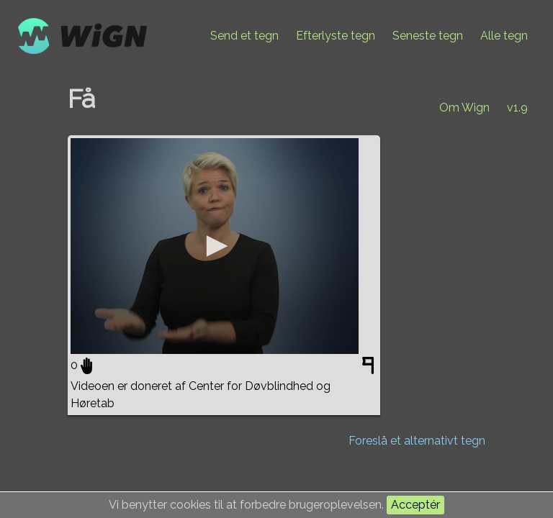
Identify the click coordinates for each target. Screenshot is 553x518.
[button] (214, 246)
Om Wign (464, 107)
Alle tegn (504, 35)
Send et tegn (244, 35)
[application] (215, 246)
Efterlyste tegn (335, 35)
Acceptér (415, 505)
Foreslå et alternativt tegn (417, 440)
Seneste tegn (427, 35)
